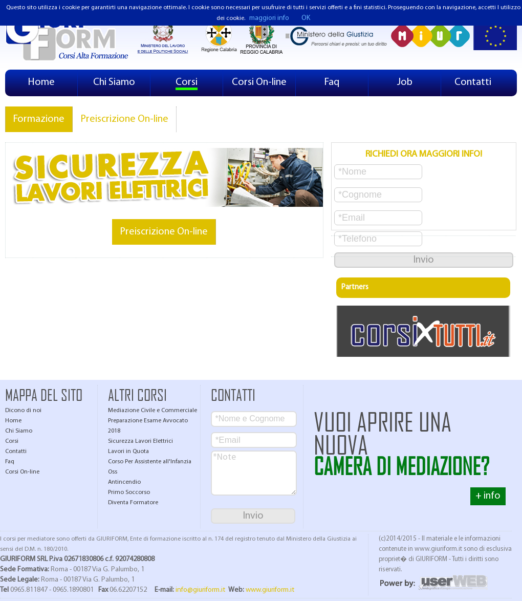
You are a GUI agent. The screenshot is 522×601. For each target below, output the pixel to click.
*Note (254, 473)
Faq (331, 82)
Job (404, 82)
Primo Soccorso (129, 492)
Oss (112, 472)
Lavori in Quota (128, 451)
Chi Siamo (114, 82)
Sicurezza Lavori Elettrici (140, 441)
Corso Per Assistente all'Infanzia (149, 462)
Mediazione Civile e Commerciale (152, 410)
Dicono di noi (23, 410)
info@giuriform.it (200, 590)
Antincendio (124, 482)
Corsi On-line (259, 82)
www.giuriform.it (270, 590)
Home (41, 82)
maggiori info (269, 18)
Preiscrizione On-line (124, 119)
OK (305, 18)
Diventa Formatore (133, 503)
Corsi (187, 82)
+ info (488, 496)
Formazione (38, 119)
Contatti (472, 82)
